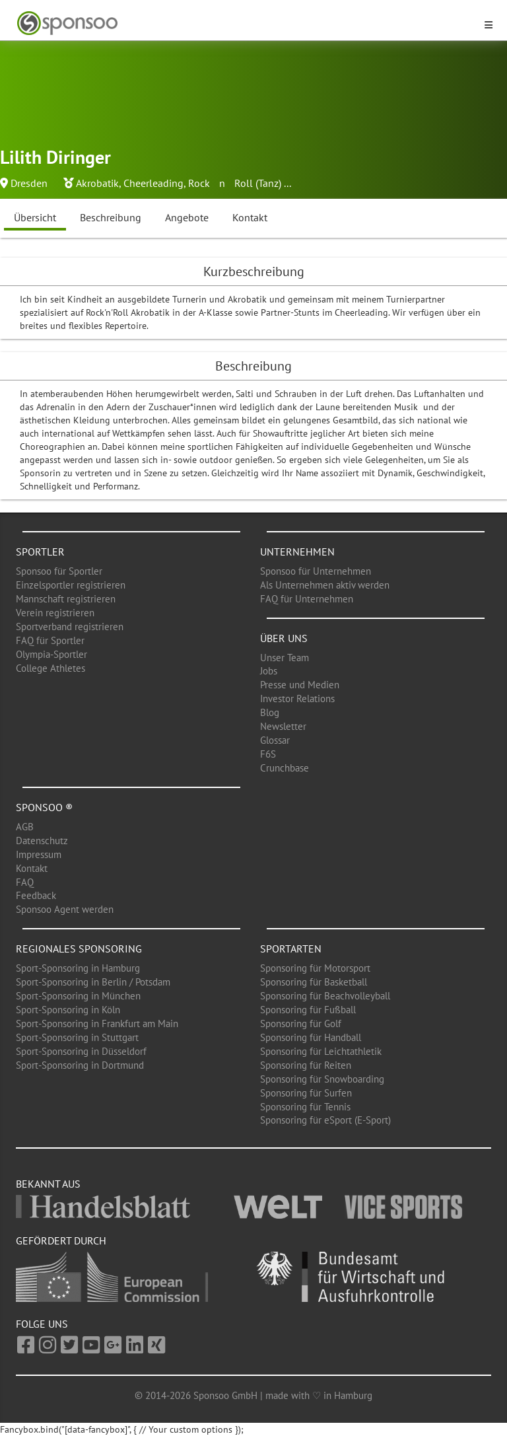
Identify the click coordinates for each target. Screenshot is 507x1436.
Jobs (268, 670)
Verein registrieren (55, 612)
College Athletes (50, 668)
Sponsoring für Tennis (305, 1106)
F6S (268, 754)
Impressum (38, 854)
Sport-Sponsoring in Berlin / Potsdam (93, 982)
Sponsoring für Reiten (305, 1065)
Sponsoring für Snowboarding (322, 1079)
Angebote (187, 217)
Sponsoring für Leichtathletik (321, 1051)
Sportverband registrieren (69, 626)
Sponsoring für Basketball (313, 982)
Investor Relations (297, 698)
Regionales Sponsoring (79, 948)
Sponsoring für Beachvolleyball (325, 995)
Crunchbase (284, 768)
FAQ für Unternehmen (306, 598)
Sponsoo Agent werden (65, 909)
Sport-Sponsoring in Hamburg (78, 968)
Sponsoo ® (44, 807)
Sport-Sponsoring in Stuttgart (77, 1037)
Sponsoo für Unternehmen (315, 571)
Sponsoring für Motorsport (315, 968)
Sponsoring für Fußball (308, 1009)
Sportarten (290, 948)
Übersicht (35, 217)
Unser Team (284, 657)
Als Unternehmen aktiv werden (324, 585)
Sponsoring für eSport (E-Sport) (325, 1120)
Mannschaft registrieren (66, 598)
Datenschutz (42, 840)
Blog (269, 712)
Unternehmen (297, 551)
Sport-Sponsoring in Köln (68, 1009)
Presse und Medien (299, 684)
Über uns (284, 638)
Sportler (40, 551)
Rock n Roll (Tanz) (234, 183)
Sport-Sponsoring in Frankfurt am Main (97, 1023)
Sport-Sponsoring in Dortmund (80, 1065)
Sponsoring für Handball (310, 1037)
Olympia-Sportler (51, 654)
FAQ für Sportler (50, 640)
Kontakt (249, 217)
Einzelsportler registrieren (70, 585)
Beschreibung (110, 217)
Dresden (29, 183)
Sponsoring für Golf (300, 1023)
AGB (25, 826)
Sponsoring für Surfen (306, 1093)
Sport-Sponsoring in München (78, 995)
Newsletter (283, 726)
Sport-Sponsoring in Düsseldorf (81, 1051)
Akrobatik (97, 183)
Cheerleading (153, 183)
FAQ (25, 882)
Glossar (275, 740)
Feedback (36, 895)
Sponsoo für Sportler (59, 571)
